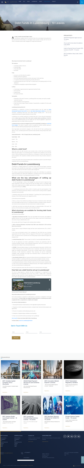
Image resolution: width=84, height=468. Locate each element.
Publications (47, 1)
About (40, 1)
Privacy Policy (30, 465)
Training (2, 443)
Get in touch (30, 441)
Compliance (2, 439)
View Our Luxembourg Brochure (25, 320)
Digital (1, 444)
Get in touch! (14, 318)
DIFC (24, 1)
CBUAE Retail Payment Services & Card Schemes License (31, 382)
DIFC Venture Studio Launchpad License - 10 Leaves (9, 418)
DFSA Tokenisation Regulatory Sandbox (71, 381)
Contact (54, 1)
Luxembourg (34, 1)
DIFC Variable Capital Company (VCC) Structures (8, 382)
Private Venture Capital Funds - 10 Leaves (72, 417)
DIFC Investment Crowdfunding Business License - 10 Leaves (30, 418)
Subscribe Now (45, 441)
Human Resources (4, 441)
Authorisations (3, 437)
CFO (1, 440)
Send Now (16, 337)
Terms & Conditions (24, 465)
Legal (1, 445)
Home (20, 1)
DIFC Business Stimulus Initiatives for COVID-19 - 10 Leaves (52, 418)
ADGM (28, 1)
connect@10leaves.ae (8, 452)
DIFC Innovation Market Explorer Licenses (51, 381)
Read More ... (5, 392)
